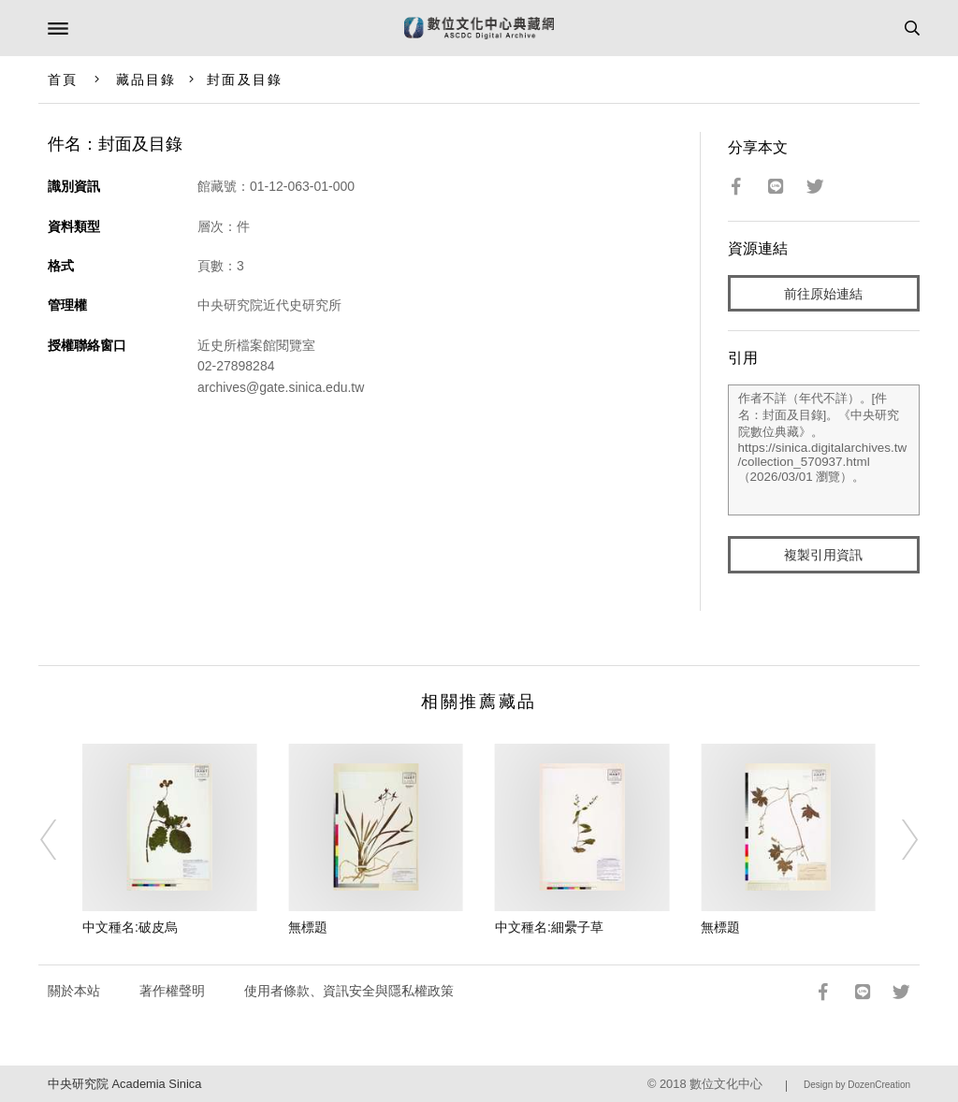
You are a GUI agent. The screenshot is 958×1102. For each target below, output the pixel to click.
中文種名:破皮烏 (130, 927)
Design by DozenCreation (857, 1085)
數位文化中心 (725, 1084)
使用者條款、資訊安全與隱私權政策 (349, 990)
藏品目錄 (146, 79)
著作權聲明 (172, 990)
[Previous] (60, 840)
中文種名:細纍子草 (549, 927)
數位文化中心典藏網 (479, 28)
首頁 (63, 79)
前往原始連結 (823, 293)
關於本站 (74, 990)
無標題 (307, 927)
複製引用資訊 (823, 554)
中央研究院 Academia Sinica (124, 1084)
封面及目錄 (245, 79)
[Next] (897, 840)
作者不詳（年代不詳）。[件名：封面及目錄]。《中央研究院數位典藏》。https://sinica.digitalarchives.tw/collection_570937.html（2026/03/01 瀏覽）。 (824, 449)
